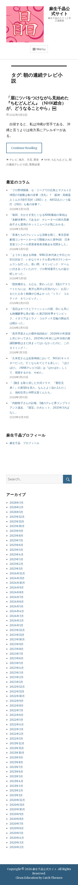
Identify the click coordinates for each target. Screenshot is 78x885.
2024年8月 (17, 592)
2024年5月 (17, 606)
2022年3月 (17, 729)
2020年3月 (17, 842)
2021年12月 (17, 743)
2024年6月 (17, 601)
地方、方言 (25, 159)
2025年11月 (17, 521)
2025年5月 (16, 550)
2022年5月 (16, 719)
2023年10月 (17, 639)
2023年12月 (17, 630)
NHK (47, 159)
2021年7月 (16, 767)
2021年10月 (17, 752)
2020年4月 (17, 838)
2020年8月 (17, 819)
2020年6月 (17, 828)
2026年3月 (17, 502)
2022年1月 (16, 738)
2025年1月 (16, 568)
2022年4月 (17, 724)
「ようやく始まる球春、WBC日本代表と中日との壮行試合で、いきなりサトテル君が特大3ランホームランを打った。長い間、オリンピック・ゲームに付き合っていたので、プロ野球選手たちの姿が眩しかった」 (40, 264)
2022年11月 (17, 691)
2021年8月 (16, 762)
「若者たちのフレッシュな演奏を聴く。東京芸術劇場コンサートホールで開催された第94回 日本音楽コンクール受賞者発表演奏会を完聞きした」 (40, 239)
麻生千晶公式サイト (59, 11)
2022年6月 (17, 715)
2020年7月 (17, 823)
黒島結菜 (34, 164)
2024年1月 (16, 625)
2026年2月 (17, 507)
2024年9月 (17, 587)
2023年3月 (17, 672)
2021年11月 (17, 748)
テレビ (13, 159)
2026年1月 (16, 512)
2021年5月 (16, 776)
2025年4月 (17, 554)
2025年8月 (16, 535)
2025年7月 (16, 540)
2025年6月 (16, 545)
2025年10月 (17, 526)
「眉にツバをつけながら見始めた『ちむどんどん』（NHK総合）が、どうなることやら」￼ (37, 103)
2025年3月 (16, 559)
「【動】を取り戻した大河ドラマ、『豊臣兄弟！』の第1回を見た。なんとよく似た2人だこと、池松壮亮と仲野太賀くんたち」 (38, 387)
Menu (41, 49)
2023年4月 (17, 668)
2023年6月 (17, 658)
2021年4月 (16, 781)
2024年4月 (17, 611)
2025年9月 (16, 531)
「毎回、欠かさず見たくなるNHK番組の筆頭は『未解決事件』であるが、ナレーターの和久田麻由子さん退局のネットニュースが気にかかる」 (39, 219)
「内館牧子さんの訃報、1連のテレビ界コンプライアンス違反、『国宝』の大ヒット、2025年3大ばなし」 (40, 407)
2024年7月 (17, 597)
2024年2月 (17, 620)
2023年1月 (16, 682)
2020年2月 (17, 847)
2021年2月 (16, 790)
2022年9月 (17, 701)
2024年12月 (17, 573)
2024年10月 (17, 583)
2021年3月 (16, 786)
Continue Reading (24, 148)
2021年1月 (16, 795)
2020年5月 (17, 833)
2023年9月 (17, 644)
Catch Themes (52, 878)
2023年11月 (17, 635)
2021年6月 (16, 771)
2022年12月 (17, 686)
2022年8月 (17, 705)
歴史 (36, 159)
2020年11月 (17, 805)
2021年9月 (16, 757)
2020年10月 (17, 809)
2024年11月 (17, 578)
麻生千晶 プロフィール (24, 443)
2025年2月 (16, 564)
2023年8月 (17, 649)
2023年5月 (16, 663)
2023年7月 (16, 654)
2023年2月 (17, 677)
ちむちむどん (59, 159)
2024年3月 (17, 616)
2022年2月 (17, 734)
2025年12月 (17, 517)
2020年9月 (17, 814)
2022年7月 (16, 710)
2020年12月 (17, 800)
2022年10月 (17, 696)
